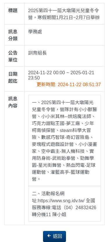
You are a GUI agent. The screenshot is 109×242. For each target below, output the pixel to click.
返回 (54, 236)
